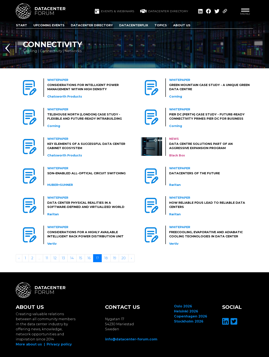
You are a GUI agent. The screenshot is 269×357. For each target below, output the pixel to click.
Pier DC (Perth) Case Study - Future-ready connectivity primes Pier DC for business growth (207, 116)
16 (89, 258)
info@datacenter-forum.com (131, 339)
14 (72, 258)
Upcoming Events (49, 25)
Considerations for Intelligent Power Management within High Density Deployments (83, 87)
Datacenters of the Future (194, 173)
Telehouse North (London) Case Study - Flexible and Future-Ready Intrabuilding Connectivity (84, 116)
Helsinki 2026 (186, 311)
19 (114, 258)
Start (21, 25)
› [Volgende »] (131, 258)
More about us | (30, 344)
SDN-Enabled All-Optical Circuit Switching (87, 173)
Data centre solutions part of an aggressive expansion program (201, 146)
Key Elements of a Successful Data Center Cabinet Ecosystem (86, 146)
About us (181, 25)
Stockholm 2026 (188, 321)
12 (55, 258)
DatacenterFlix (133, 25)
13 (63, 258)
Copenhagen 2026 (190, 316)
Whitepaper (57, 80)
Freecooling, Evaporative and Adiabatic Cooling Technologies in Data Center (206, 234)
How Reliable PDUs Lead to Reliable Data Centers (207, 205)
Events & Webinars (114, 11)
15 (80, 258)
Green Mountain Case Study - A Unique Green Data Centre (209, 87)
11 (47, 258)
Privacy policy (59, 344)
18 (106, 258)
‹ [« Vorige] (19, 258)
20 (123, 258)
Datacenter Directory (92, 25)
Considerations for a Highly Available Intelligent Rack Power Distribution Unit (85, 234)
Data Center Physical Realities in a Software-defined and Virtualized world (85, 205)
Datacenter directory (164, 11)
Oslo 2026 (183, 306)
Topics (160, 25)
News (174, 139)
